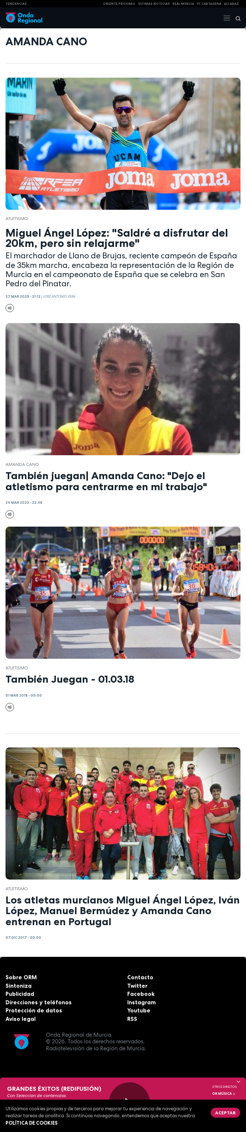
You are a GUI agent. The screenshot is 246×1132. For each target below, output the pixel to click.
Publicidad (20, 993)
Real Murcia (183, 4)
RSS (132, 1018)
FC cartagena (209, 4)
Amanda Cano (22, 464)
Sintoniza (19, 985)
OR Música (224, 1094)
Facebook (140, 993)
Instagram (141, 1002)
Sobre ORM (21, 977)
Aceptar (225, 1112)
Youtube (138, 1010)
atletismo (17, 219)
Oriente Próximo (119, 4)
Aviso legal (21, 1018)
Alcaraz (231, 4)
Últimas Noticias (154, 4)
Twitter (137, 985)
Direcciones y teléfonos (39, 1002)
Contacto (140, 977)
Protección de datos (34, 1010)
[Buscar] (235, 18)
